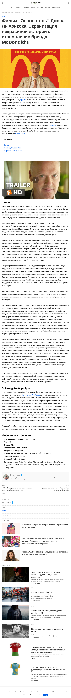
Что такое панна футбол (41, 590)
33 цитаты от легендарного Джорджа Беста (46, 628)
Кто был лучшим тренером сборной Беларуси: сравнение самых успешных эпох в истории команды (47, 648)
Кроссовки (26, 7)
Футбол (33, 586)
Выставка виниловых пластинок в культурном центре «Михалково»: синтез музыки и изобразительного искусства (43, 541)
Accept (45, 695)
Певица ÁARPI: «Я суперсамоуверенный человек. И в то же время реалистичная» (45, 553)
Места (33, 7)
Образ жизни (56, 7)
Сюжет (6, 145)
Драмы (4, 510)
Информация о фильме (13, 150)
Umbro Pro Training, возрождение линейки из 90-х (46, 610)
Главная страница (7, 12)
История (47, 7)
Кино (30, 12)
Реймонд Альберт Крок (12, 148)
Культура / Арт (23, 12)
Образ (16, 12)
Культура (40, 7)
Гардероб (18, 7)
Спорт (11, 7)
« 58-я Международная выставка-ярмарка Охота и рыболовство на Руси (17, 489)
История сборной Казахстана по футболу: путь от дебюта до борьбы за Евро (48, 666)
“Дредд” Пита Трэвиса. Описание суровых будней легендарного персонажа (49, 573)
